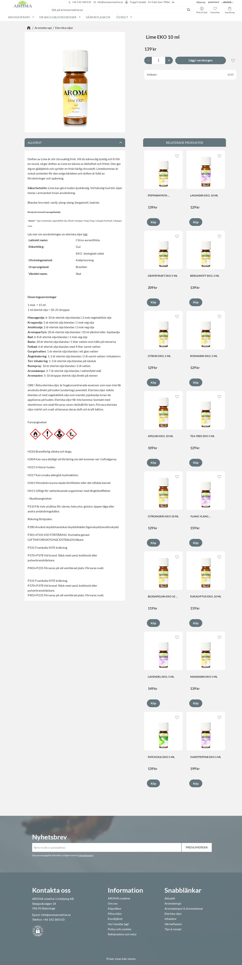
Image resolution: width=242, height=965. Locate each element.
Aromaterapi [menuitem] (19, 17)
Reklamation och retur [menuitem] (122, 934)
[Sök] (188, 10)
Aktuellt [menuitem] (169, 898)
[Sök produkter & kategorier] (116, 10)
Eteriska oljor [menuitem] (173, 913)
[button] (215, 9)
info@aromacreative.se (56, 914)
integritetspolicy (85, 855)
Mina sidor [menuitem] (115, 913)
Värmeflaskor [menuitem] (98, 17)
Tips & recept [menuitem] (173, 929)
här (85, 234)
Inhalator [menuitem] (170, 918)
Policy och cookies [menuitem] (119, 929)
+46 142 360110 (53, 919)
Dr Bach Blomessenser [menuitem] (57, 17)
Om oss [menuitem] (113, 903)
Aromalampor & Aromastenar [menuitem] (183, 908)
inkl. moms (129, 958)
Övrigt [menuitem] (122, 17)
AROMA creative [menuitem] (119, 898)
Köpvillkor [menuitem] (114, 908)
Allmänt (35, 142)
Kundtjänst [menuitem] (115, 918)
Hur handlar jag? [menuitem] (118, 924)
